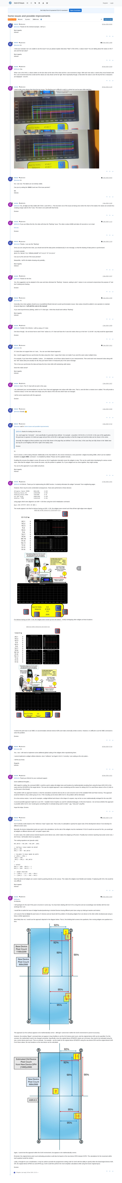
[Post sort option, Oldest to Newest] (101, 19)
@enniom (22, 24)
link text (16, 227)
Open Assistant (75, 10)
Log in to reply (108, 19)
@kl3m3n (22, 66)
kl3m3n (16, 24)
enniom (16, 66)
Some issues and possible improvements (36, 426)
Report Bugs (12, 19)
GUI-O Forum (19, 3)
